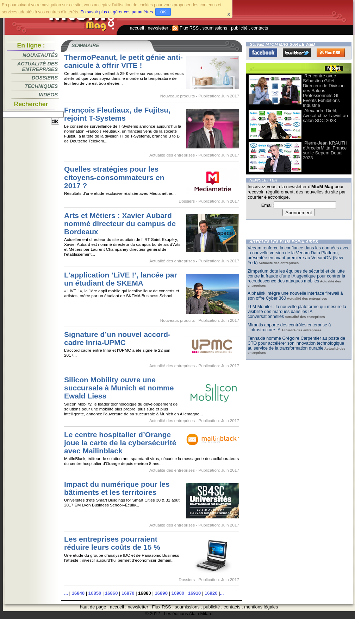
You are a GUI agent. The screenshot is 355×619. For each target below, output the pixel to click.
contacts (259, 28)
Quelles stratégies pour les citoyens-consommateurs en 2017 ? (114, 177)
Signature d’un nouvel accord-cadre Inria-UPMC (117, 338)
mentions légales (261, 607)
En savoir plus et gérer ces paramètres (116, 11)
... (66, 593)
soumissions (215, 28)
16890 (161, 593)
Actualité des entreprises (37, 66)
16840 (78, 593)
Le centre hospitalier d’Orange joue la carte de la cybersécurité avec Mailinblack (120, 442)
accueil (137, 28)
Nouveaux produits (177, 96)
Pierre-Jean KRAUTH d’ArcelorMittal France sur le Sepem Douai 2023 (325, 150)
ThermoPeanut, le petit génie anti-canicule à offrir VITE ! (123, 61)
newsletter (158, 28)
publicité (239, 28)
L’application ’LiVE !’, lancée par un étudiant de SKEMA (120, 279)
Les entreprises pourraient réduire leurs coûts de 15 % (112, 543)
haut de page (93, 607)
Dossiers (45, 78)
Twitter (297, 52)
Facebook (263, 52)
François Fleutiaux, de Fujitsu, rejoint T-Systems (117, 114)
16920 (211, 593)
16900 (178, 593)
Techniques (41, 86)
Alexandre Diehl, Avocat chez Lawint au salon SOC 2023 (325, 115)
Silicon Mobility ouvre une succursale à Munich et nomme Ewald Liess (119, 388)
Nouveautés (40, 55)
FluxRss (331, 52)
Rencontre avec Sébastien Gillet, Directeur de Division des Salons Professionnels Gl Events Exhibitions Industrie (323, 90)
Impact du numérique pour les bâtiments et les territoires (117, 488)
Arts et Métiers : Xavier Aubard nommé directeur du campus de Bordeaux (120, 223)
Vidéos (48, 94)
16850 (94, 593)
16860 (111, 593)
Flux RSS (185, 28)
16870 (128, 593)
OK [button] (163, 12)
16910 (194, 593)
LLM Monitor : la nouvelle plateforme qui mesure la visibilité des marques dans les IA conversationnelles (297, 311)
